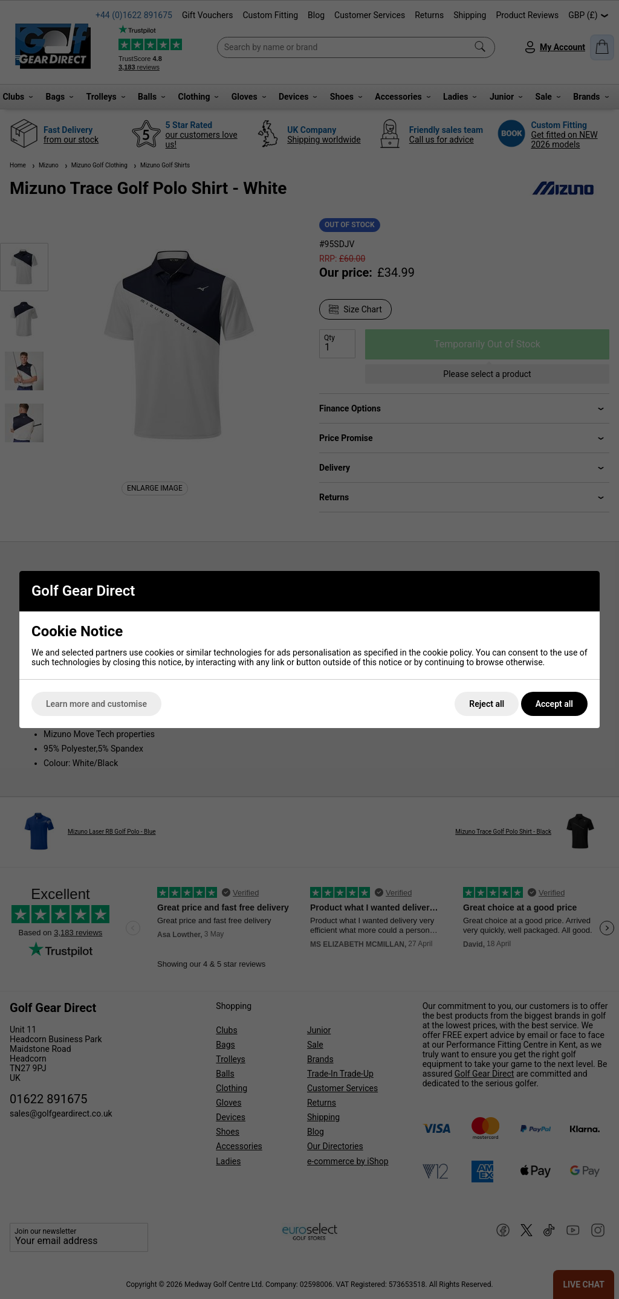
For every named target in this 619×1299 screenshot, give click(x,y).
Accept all (554, 704)
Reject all (486, 704)
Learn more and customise (96, 704)
